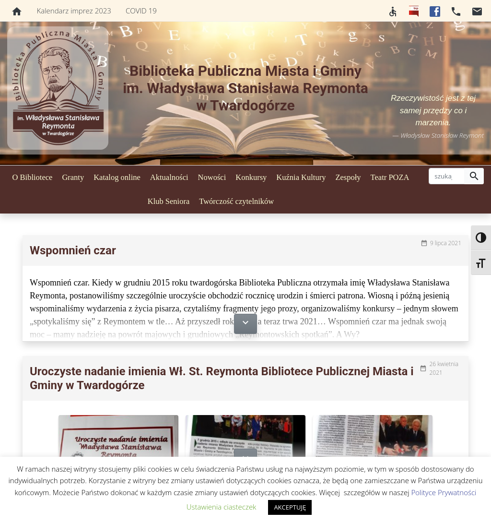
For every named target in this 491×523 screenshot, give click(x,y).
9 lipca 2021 (445, 243)
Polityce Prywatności (443, 492)
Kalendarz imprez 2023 (74, 10)
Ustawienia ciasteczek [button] (222, 506)
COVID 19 (141, 10)
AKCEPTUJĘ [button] (290, 507)
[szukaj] (447, 176)
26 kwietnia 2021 (443, 368)
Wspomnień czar (73, 250)
